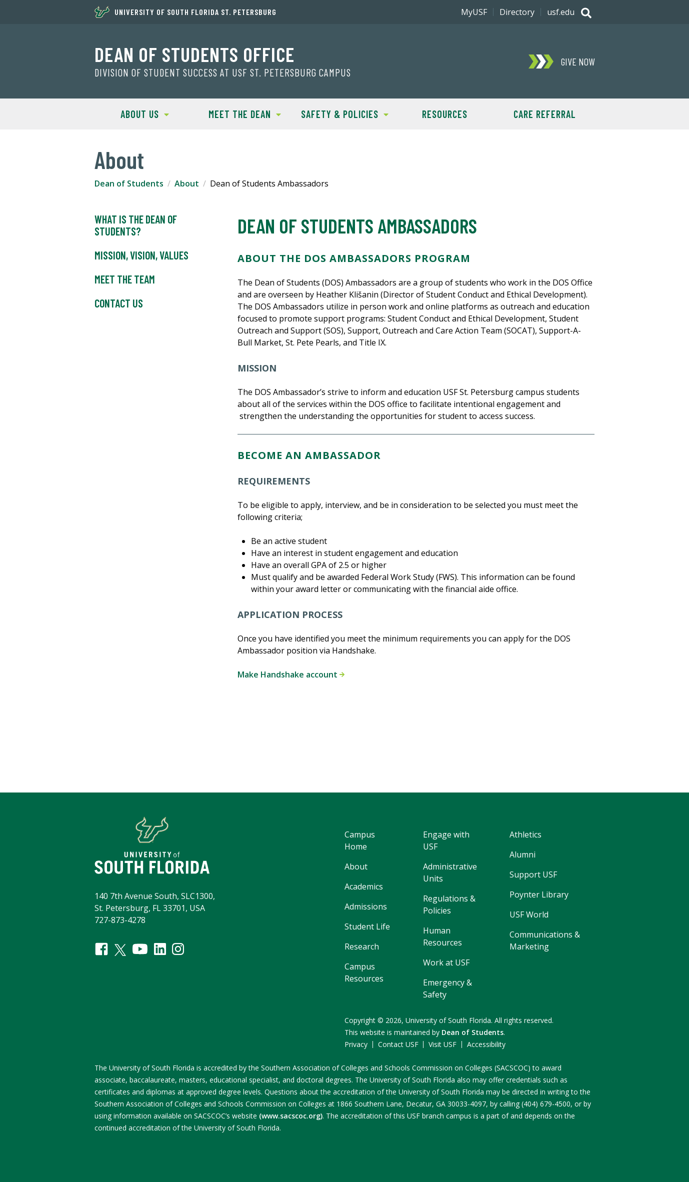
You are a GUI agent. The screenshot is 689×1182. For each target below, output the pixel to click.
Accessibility (486, 1044)
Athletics (526, 834)
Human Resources (442, 936)
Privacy (356, 1044)
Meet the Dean (237, 113)
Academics (363, 886)
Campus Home (359, 840)
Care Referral (545, 114)
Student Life (367, 926)
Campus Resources (364, 972)
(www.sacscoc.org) (290, 1115)
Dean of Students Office (194, 54)
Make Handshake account (291, 674)
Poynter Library (539, 894)
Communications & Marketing (545, 940)
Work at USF (446, 962)
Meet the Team (124, 280)
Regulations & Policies (449, 904)
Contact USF (398, 1044)
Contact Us (118, 304)
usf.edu (560, 12)
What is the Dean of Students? (135, 226)
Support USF (533, 874)
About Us (131, 113)
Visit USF (442, 1044)
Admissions (365, 906)
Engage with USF (446, 840)
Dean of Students (129, 183)
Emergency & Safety (447, 988)
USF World (529, 914)
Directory (517, 12)
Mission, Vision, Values (141, 256)
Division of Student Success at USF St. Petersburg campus (222, 72)
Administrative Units (450, 872)
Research (361, 946)
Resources (445, 114)
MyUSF (474, 12)
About (186, 183)
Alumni (523, 854)
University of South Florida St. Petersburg (185, 12)
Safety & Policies (341, 113)
